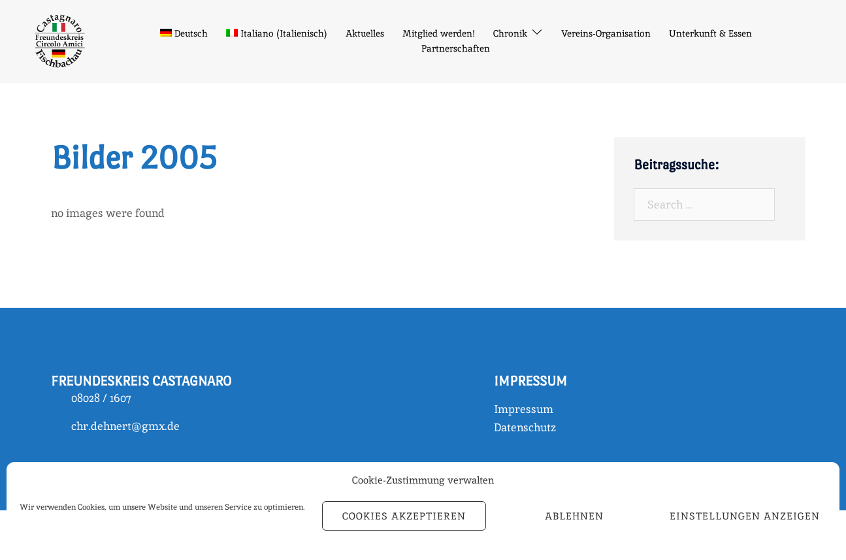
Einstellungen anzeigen (745, 516)
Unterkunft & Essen (710, 33)
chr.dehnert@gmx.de (125, 426)
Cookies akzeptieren (404, 516)
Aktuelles (365, 33)
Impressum (523, 409)
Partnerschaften (455, 48)
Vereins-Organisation (606, 33)
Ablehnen (574, 516)
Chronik (510, 33)
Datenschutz (525, 427)
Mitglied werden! (438, 33)
